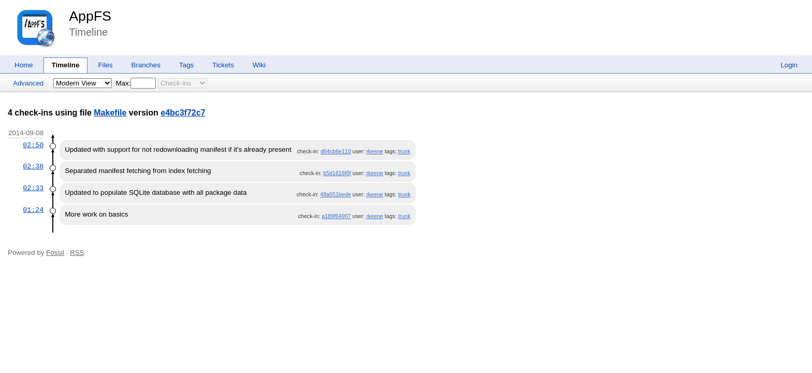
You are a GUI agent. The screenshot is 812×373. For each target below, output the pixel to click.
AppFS (90, 16)
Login (789, 65)
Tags (186, 65)
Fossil (55, 252)
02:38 (33, 166)
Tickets (223, 65)
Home (24, 65)
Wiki (259, 65)
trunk (404, 151)
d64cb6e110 (336, 151)
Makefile (110, 112)
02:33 (33, 188)
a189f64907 (336, 216)
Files (105, 65)
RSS (77, 252)
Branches (146, 65)
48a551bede (335, 194)
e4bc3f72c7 (183, 112)
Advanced (28, 83)
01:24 (33, 209)
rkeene (374, 151)
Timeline (66, 65)
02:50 (33, 145)
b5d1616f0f (337, 173)
